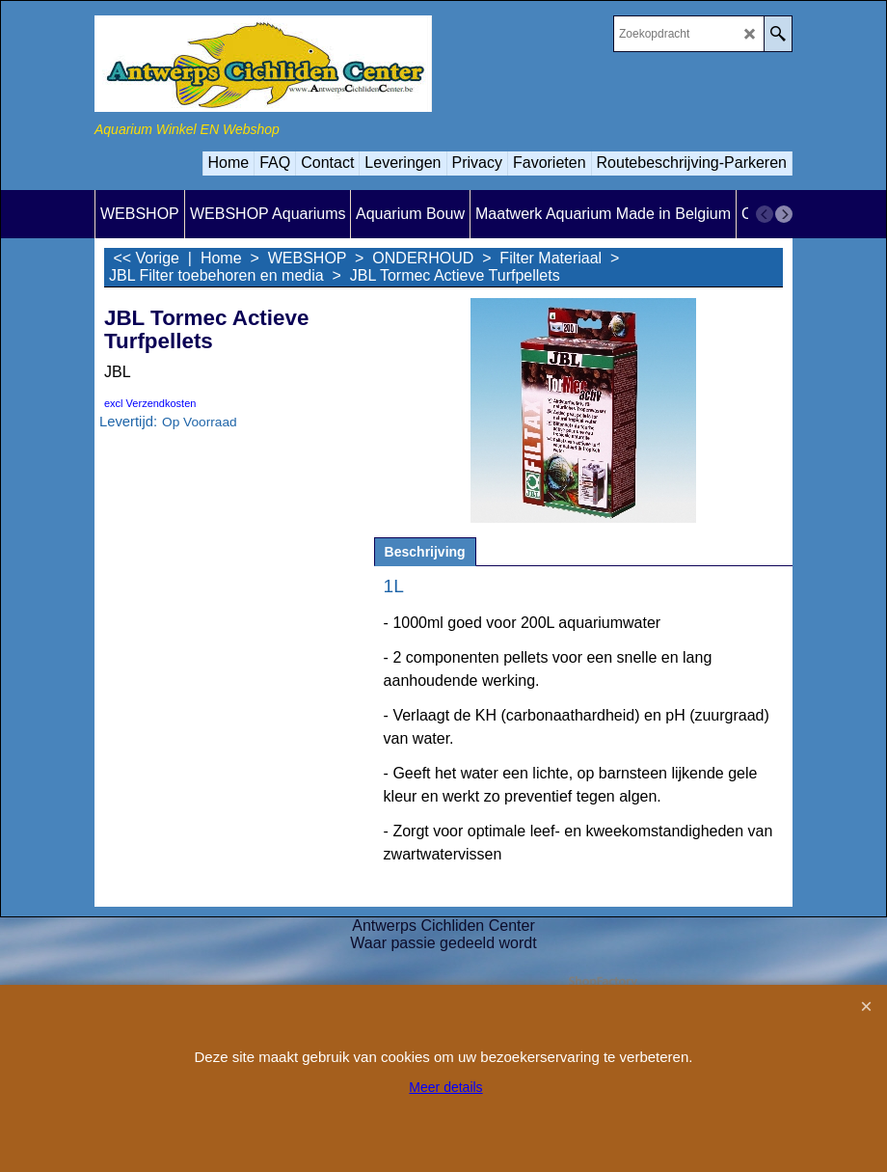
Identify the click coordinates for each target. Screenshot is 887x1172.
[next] (784, 214)
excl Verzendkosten (150, 403)
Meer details (445, 1087)
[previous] (764, 214)
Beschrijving (425, 551)
